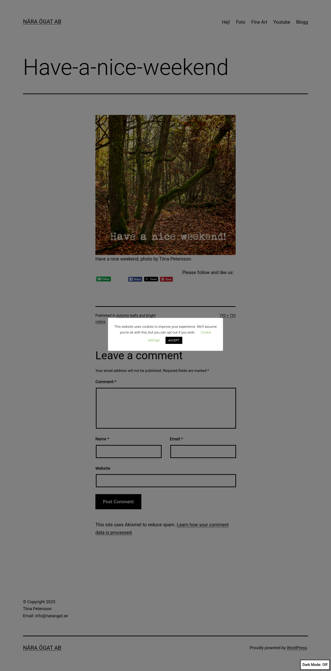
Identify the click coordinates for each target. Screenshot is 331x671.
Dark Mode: (315, 665)
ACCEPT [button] (174, 340)
